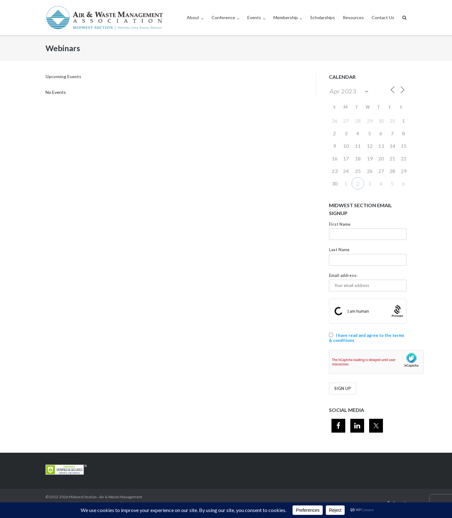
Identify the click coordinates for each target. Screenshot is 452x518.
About (193, 17)
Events (254, 17)
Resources (353, 17)
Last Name (339, 249)
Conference (223, 17)
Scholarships (322, 17)
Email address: (343, 275)
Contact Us (383, 17)
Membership (285, 17)
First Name (340, 224)
